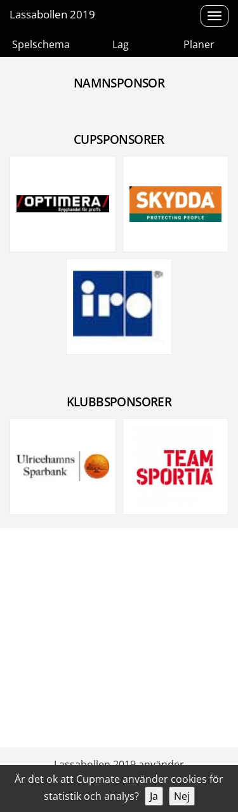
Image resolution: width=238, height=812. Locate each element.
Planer (199, 44)
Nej (182, 796)
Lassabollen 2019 (52, 14)
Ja (154, 796)
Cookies (217, 727)
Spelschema (41, 44)
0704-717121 (36, 699)
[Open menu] (214, 16)
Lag (120, 44)
